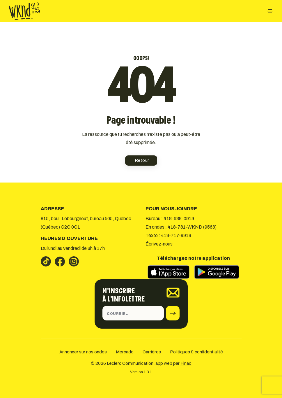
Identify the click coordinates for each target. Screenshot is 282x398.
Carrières (152, 352)
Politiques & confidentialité (196, 352)
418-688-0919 (179, 218)
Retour (142, 160)
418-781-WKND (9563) (192, 227)
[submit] (173, 313)
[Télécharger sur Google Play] (216, 272)
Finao (185, 363)
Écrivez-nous (159, 243)
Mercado (125, 352)
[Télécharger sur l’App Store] (169, 272)
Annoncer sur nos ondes (83, 352)
